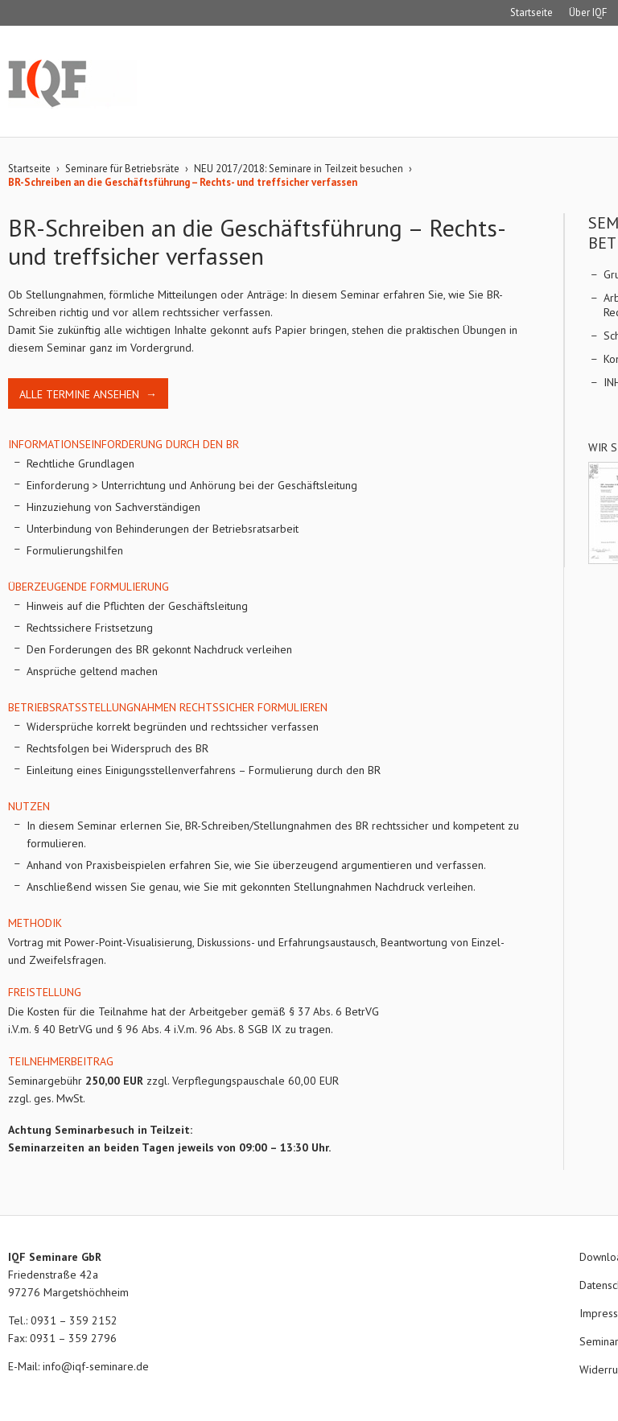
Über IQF (588, 12)
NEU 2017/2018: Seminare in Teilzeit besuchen (298, 168)
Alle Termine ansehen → (88, 394)
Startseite (531, 12)
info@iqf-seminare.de (96, 1366)
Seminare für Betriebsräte (122, 168)
